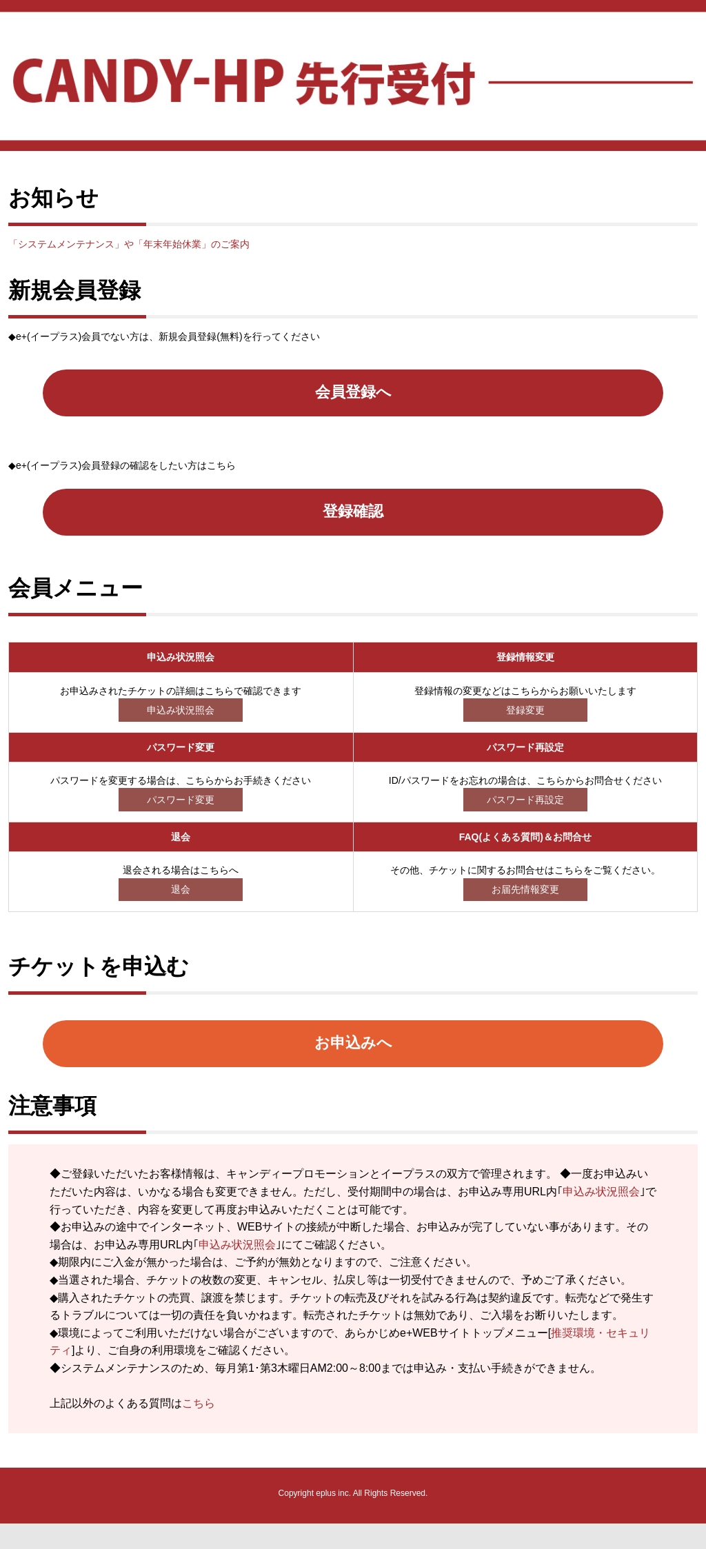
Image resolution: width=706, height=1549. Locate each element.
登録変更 (525, 727)
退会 (180, 906)
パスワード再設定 (525, 816)
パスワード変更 (180, 816)
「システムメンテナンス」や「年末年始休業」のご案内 (129, 244)
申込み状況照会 (180, 727)
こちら (198, 1429)
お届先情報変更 (525, 906)
